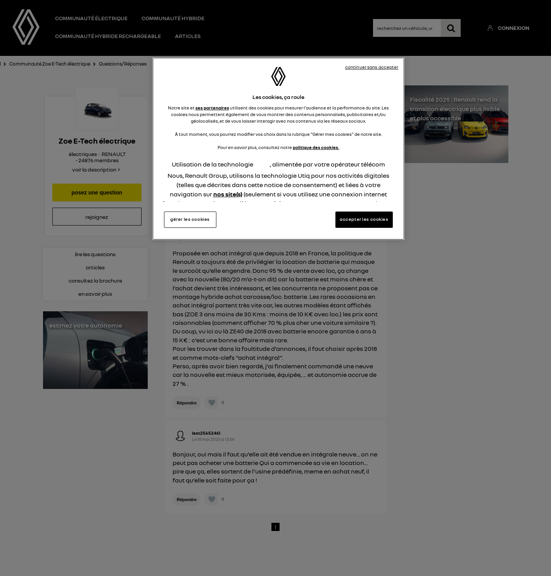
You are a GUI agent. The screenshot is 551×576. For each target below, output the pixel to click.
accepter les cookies (364, 219)
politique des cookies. (316, 147)
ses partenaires (212, 108)
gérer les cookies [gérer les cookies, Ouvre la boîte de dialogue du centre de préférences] (190, 219)
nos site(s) (227, 194)
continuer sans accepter (372, 67)
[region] (278, 148)
